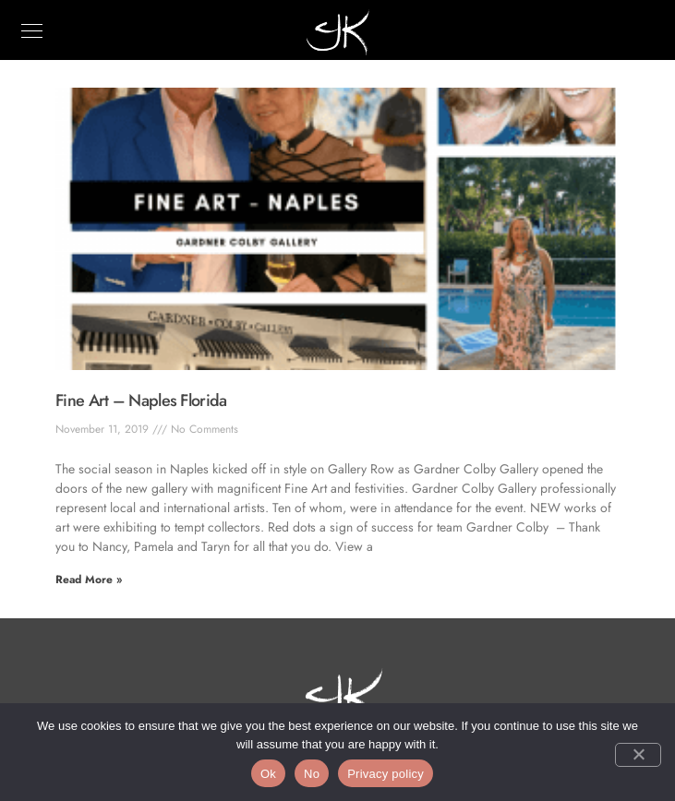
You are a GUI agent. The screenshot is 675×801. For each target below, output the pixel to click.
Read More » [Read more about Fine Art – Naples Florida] (88, 579)
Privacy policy (385, 774)
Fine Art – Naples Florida (141, 400)
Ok (268, 774)
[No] (638, 755)
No (311, 774)
